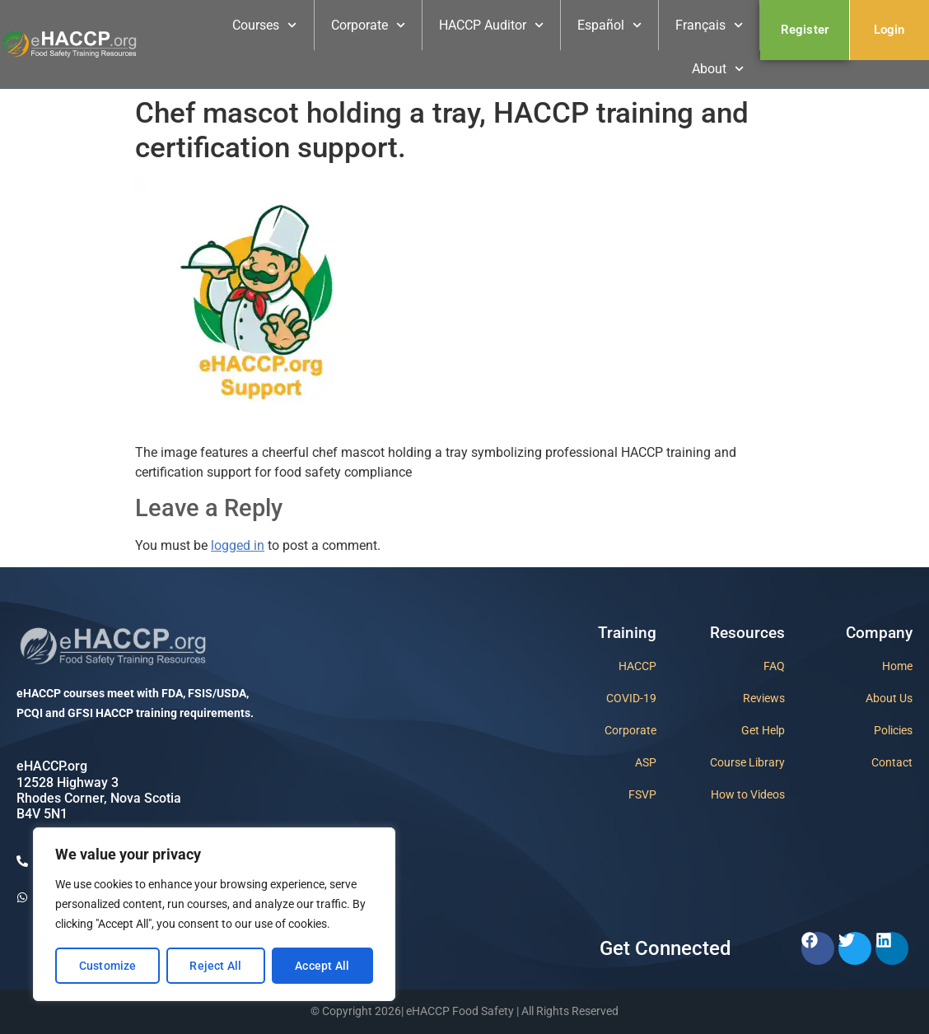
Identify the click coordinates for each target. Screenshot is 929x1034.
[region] (214, 914)
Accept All (322, 965)
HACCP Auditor (491, 25)
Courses (264, 25)
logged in (237, 545)
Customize (108, 965)
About (718, 69)
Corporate (368, 25)
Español (609, 25)
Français (709, 25)
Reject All (215, 965)
